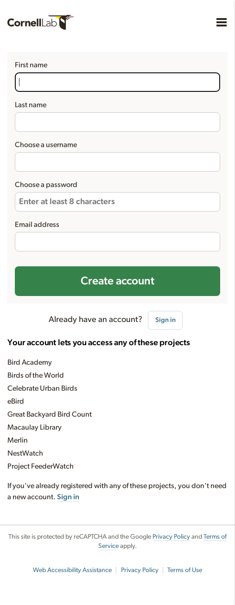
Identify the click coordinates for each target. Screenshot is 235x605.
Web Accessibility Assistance (72, 570)
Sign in (165, 319)
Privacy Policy (171, 537)
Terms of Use (184, 570)
